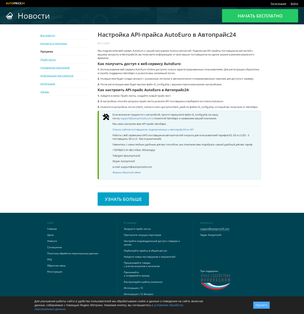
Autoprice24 (214, 235)
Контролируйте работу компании (143, 282)
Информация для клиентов (56, 75)
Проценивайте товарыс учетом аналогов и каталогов (142, 264)
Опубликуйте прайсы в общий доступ (145, 250)
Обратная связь (56, 265)
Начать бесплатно (260, 16)
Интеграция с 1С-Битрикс (138, 294)
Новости (52, 241)
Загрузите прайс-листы (137, 228)
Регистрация (278, 3)
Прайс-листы (48, 59)
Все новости (47, 35)
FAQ (49, 259)
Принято (261, 305)
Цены (50, 235)
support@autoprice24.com (136, 118)
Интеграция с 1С (133, 288)
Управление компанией (55, 67)
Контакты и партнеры (53, 43)
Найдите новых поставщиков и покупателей (149, 256)
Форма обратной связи (127, 172)
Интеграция (47, 83)
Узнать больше (123, 199)
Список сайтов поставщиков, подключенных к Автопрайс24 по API (153, 129)
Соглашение (54, 247)
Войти (294, 3)
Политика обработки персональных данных (72, 253)
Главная (52, 228)
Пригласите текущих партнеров (142, 235)
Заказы (44, 92)
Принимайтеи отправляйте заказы (137, 274)
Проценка (46, 51)
